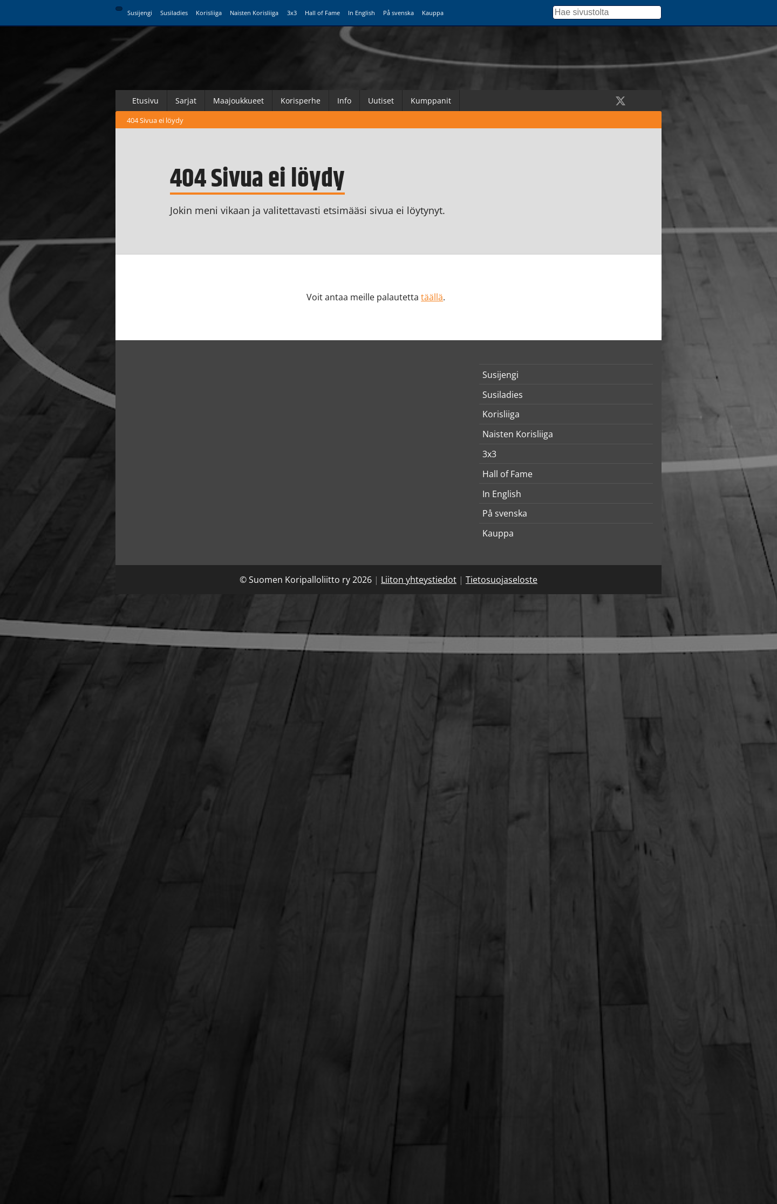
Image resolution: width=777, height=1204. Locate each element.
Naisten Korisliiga (254, 13)
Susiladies (174, 13)
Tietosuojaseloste (501, 580)
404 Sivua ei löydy (155, 120)
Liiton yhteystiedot (418, 580)
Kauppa (433, 13)
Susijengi (139, 13)
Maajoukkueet (238, 100)
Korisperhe (301, 100)
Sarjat (185, 100)
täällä (432, 297)
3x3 (292, 13)
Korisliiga (209, 13)
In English (361, 13)
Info (344, 100)
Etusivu (145, 100)
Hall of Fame (322, 13)
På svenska (398, 13)
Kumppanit (431, 100)
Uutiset (381, 100)
